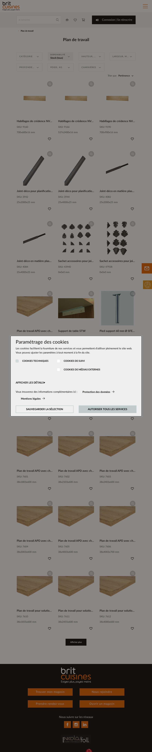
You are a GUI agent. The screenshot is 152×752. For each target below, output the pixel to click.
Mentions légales (31, 398)
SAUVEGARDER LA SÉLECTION (44, 409)
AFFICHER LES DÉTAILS (30, 382)
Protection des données (96, 392)
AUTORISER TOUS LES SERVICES (107, 409)
